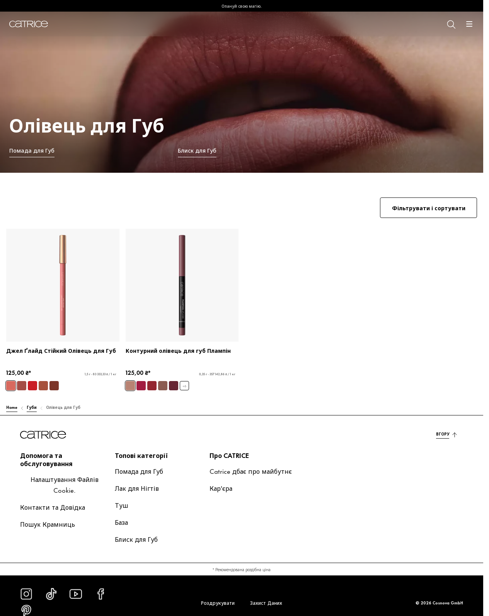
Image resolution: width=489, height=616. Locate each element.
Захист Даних (266, 602)
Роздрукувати (218, 602)
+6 (184, 385)
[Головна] (28, 24)
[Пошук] (450, 24)
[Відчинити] (469, 24)
